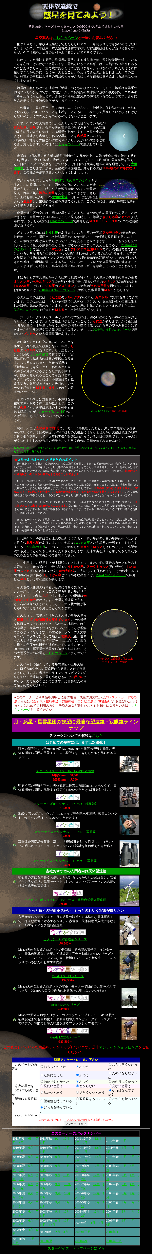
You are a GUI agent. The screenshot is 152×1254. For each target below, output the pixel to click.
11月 (43, 1142)
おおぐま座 (82, 542)
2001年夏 (46, 1241)
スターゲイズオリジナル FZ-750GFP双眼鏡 (65, 804)
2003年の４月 (35, 547)
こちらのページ (65, 38)
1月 (77, 1142)
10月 (66, 1138)
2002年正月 (83, 1232)
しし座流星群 (38, 354)
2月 (85, 1142)
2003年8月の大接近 (52, 411)
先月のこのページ (26, 309)
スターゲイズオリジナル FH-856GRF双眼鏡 (65, 860)
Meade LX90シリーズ (65, 1004)
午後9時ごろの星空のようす (71, 180)
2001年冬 (112, 1232)
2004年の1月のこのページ (57, 290)
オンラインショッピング (118, 1047)
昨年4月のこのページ (111, 575)
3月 (124, 1140)
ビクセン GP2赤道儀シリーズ (65, 939)
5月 (108, 1151)
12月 (98, 1138)
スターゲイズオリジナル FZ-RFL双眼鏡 (65, 771)
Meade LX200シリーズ (65, 1037)
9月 (47, 447)
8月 (40, 447)
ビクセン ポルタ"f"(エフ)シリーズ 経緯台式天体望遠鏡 (65, 899)
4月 (132, 1147)
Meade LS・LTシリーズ (68, 976)
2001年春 (81, 1241)
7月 (34, 447)
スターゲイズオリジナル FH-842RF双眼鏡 (65, 831)
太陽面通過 (59, 197)
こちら (97, 736)
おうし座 (51, 232)
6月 (27, 447)
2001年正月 (114, 1241)
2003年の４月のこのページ (112, 329)
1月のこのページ (61, 221)
